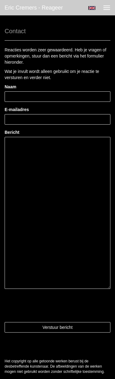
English (91, 8)
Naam (10, 86)
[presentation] (51, 305)
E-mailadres (17, 109)
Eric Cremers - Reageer (34, 8)
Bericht (12, 132)
